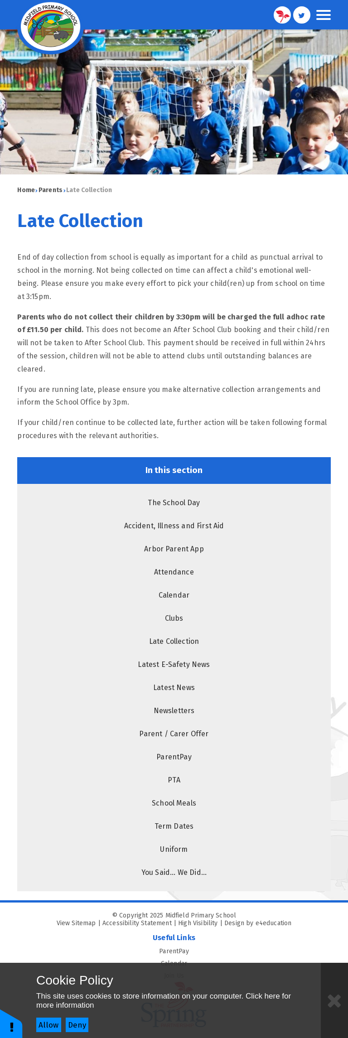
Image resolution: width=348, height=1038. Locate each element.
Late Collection (89, 190)
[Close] (334, 1000)
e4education (274, 923)
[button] (11, 1023)
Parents (51, 190)
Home (26, 190)
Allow (48, 1025)
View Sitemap (76, 923)
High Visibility (198, 923)
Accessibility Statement (137, 923)
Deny (77, 1025)
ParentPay (244, 951)
